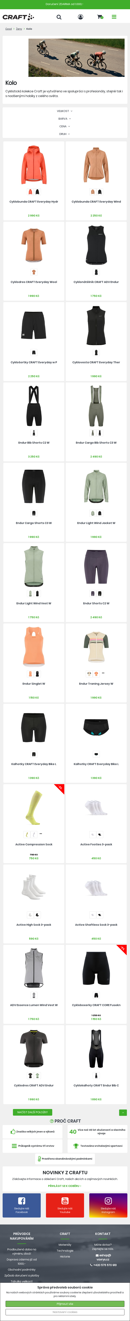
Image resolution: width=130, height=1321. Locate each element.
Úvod (8, 29)
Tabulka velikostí (22, 1281)
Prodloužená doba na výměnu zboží (21, 1251)
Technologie (65, 1251)
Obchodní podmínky (21, 1270)
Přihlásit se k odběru (65, 1186)
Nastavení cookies (65, 1312)
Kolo (29, 29)
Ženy (19, 29)
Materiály (65, 1245)
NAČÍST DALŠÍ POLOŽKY (32, 1112)
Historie (65, 1257)
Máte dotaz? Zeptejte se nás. (103, 1247)
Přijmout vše (65, 1304)
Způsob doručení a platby (21, 1276)
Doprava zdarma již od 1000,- (22, 1262)
